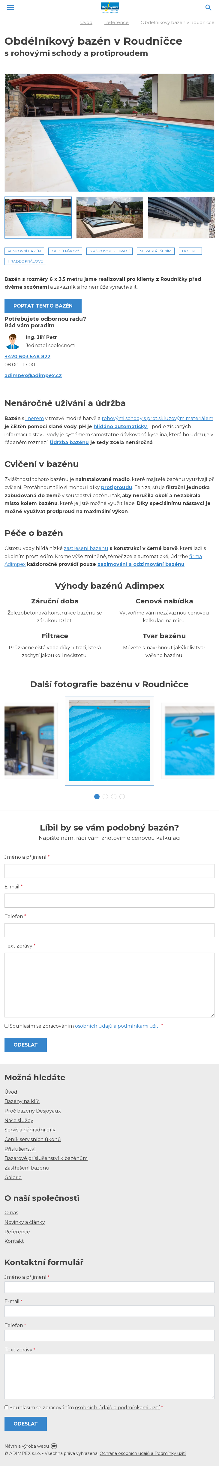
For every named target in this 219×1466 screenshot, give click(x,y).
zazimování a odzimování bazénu (141, 564)
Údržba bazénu (69, 442)
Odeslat (26, 1045)
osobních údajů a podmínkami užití (117, 1026)
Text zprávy (20, 946)
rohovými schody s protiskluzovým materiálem (157, 418)
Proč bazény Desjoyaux (32, 1111)
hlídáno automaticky (120, 426)
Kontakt (14, 1241)
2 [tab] (105, 796)
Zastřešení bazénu (27, 1168)
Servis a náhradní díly (30, 1130)
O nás (11, 1212)
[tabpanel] (109, 741)
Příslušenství (20, 1149)
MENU (10, 8)
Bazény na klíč (22, 1101)
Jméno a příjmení (27, 857)
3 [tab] (113, 796)
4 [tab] (122, 796)
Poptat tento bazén (43, 306)
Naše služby (18, 1120)
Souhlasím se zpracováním (83, 1026)
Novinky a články (24, 1222)
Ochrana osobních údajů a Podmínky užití (143, 1453)
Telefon (15, 916)
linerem (34, 418)
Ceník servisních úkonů (32, 1139)
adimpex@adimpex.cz (33, 375)
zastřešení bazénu (86, 548)
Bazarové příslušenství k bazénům (46, 1158)
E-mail (13, 887)
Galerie (13, 1177)
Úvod (10, 1092)
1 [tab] (97, 796)
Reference (17, 1232)
